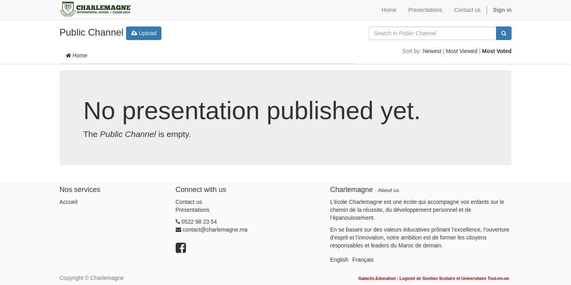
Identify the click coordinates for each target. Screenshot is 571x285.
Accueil (68, 202)
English (339, 259)
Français (363, 259)
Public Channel (91, 32)
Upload (143, 33)
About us (388, 190)
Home (76, 55)
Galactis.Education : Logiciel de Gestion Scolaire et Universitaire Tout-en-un (433, 278)
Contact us (189, 202)
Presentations (193, 210)
